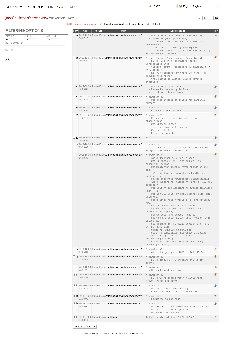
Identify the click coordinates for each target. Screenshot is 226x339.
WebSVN (96, 333)
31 (77, 58)
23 (77, 115)
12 (77, 249)
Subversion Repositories (32, 7)
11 (77, 257)
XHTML (135, 333)
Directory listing (136, 24)
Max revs (51, 36)
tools (25, 18)
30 (77, 86)
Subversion (116, 333)
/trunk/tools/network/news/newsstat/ (123, 35)
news (46, 18)
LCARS (71, 7)
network (35, 18)
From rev (9, 36)
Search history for (14, 43)
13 (77, 155)
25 (77, 97)
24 (77, 107)
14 (77, 144)
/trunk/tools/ (111, 317)
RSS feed (155, 24)
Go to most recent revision (83, 24)
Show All (9, 50)
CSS (143, 333)
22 (77, 137)
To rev (29, 36)
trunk (17, 18)
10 (77, 267)
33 (77, 35)
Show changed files (113, 24)
